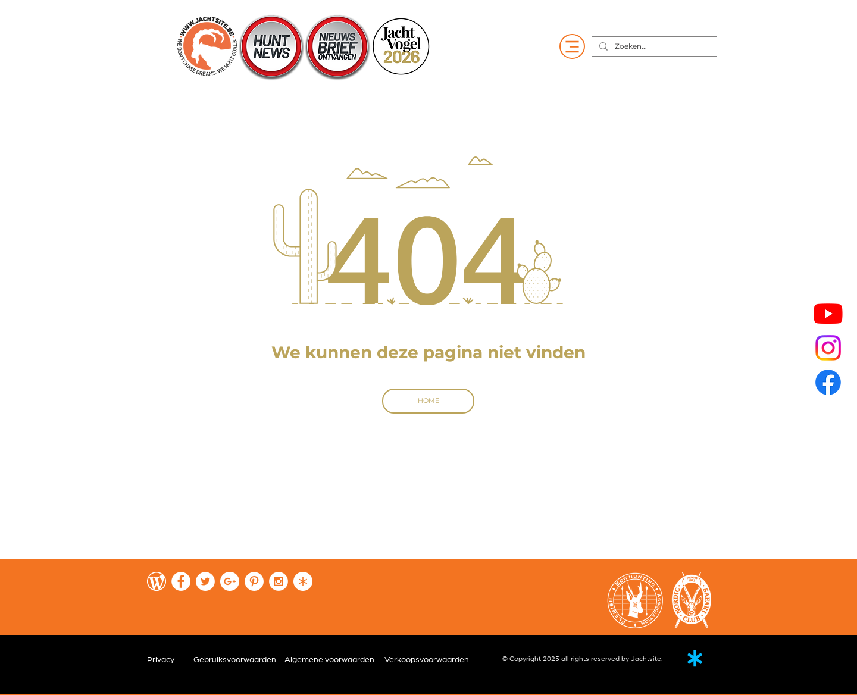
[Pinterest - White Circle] (254, 581)
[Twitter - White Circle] (205, 581)
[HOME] (428, 401)
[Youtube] (828, 313)
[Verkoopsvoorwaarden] (432, 660)
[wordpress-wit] (156, 581)
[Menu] (572, 46)
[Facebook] (828, 382)
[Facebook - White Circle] (180, 581)
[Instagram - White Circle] (278, 581)
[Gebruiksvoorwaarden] (234, 660)
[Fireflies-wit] (302, 581)
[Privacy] (160, 660)
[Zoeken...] (653, 47)
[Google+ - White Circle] (229, 581)
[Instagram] (828, 348)
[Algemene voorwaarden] (332, 660)
